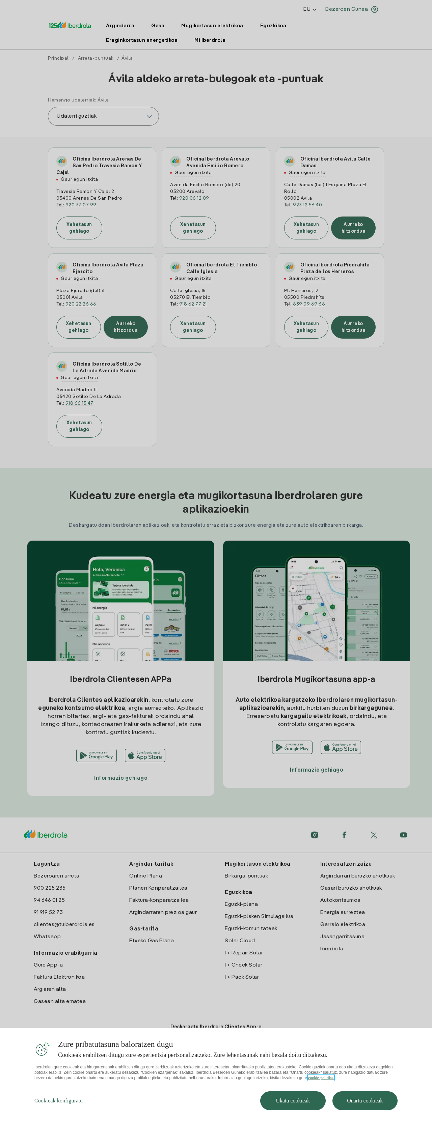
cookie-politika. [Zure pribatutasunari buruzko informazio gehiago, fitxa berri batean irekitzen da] (321, 1077)
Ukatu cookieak (293, 1100)
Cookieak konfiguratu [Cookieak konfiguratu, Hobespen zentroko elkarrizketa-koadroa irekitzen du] (58, 1100)
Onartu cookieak (365, 1100)
